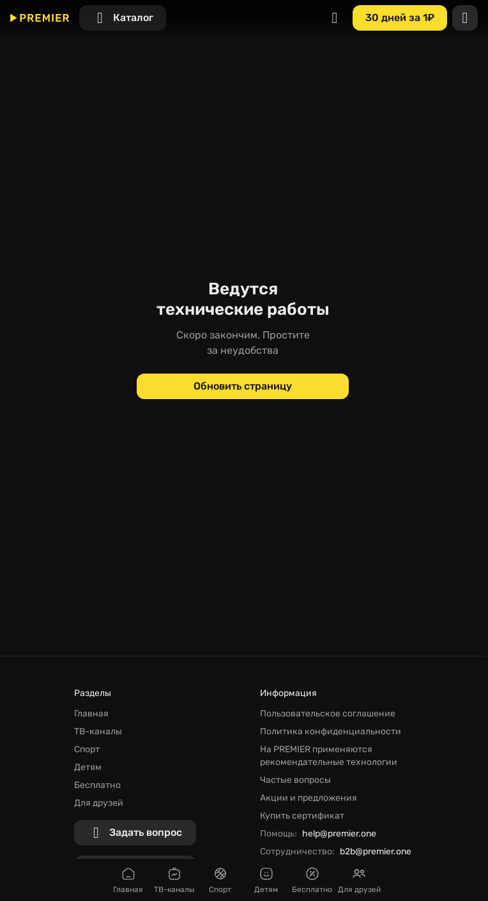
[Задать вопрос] (135, 832)
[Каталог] (122, 18)
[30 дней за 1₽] (400, 18)
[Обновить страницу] (243, 386)
